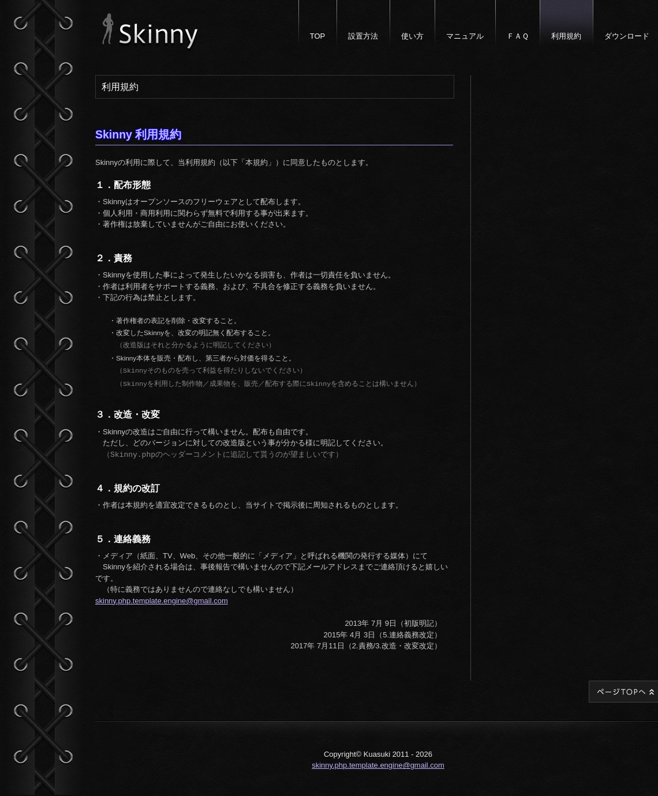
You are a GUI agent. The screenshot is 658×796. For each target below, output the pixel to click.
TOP (318, 36)
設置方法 (363, 36)
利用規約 (566, 36)
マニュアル (465, 36)
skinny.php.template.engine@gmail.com (161, 596)
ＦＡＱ (518, 36)
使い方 (412, 36)
